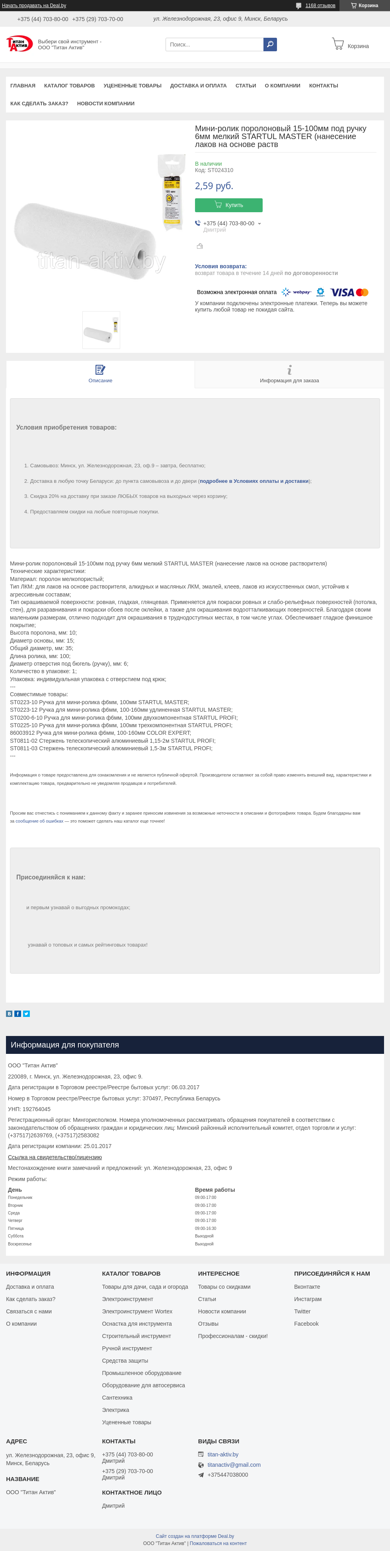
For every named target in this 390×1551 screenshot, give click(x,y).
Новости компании (106, 103)
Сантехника (117, 1397)
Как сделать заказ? (39, 103)
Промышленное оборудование (141, 1373)
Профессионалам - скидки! (233, 1336)
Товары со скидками (224, 1287)
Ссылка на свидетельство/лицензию (55, 1157)
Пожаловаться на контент (218, 1543)
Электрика (115, 1410)
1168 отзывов (320, 5)
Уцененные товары (133, 86)
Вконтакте (307, 1287)
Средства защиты (125, 1360)
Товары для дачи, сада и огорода (145, 1287)
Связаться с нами (29, 1311)
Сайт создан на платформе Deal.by (195, 1536)
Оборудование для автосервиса (143, 1385)
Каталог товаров (69, 86)
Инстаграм (308, 1299)
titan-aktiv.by (223, 1454)
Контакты (323, 86)
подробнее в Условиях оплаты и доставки (254, 481)
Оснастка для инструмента (137, 1324)
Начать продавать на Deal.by (34, 5)
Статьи (246, 86)
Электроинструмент (127, 1299)
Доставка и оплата (198, 86)
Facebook (306, 1324)
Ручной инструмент (127, 1348)
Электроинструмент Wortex (137, 1311)
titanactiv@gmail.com (234, 1465)
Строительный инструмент (136, 1336)
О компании (282, 86)
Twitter (302, 1311)
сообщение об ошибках (39, 821)
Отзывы (208, 1324)
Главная (22, 86)
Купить (234, 205)
